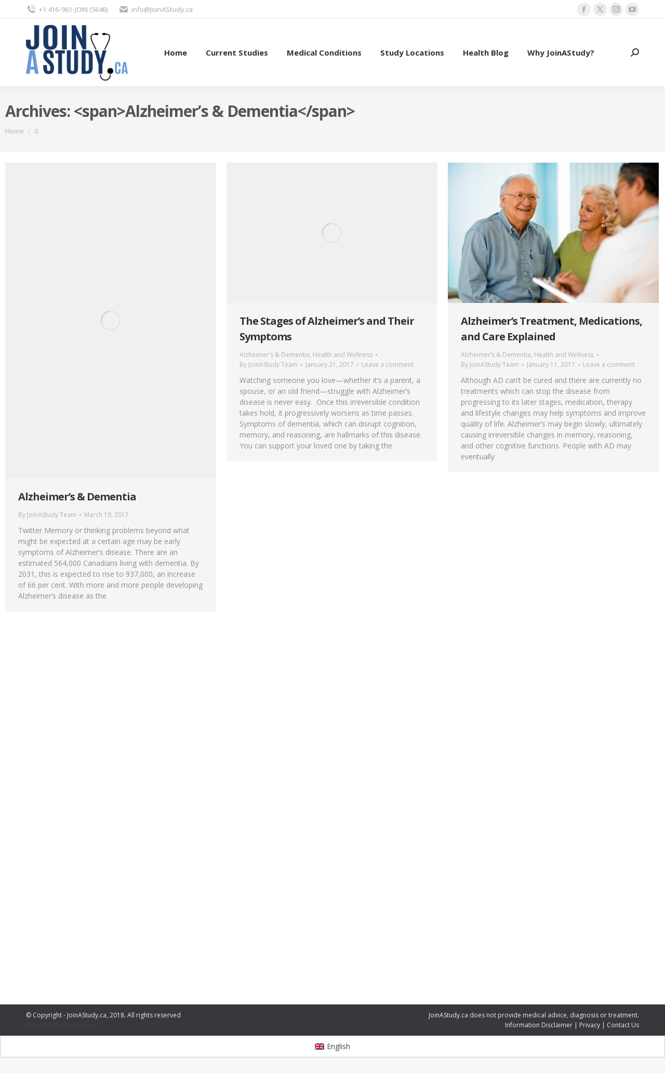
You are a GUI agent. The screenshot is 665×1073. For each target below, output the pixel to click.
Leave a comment (388, 364)
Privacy (589, 1025)
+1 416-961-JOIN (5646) (67, 10)
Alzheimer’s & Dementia (77, 496)
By (47, 514)
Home (14, 131)
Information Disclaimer (539, 1025)
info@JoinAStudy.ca (155, 10)
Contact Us (623, 1025)
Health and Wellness (343, 354)
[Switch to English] (333, 1046)
